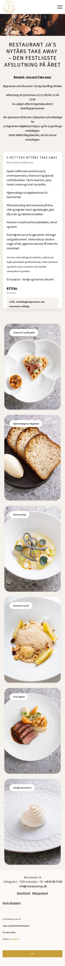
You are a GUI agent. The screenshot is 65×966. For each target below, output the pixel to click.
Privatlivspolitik (9, 932)
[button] (32, 953)
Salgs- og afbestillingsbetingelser (16, 925)
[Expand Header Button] (60, 7)
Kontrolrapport (12, 903)
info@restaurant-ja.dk (33, 886)
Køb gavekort (40, 893)
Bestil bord (23, 893)
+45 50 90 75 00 (53, 882)
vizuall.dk (14, 939)
